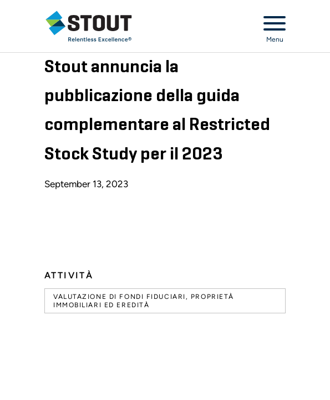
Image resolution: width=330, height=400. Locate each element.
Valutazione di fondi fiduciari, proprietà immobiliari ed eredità (143, 300)
